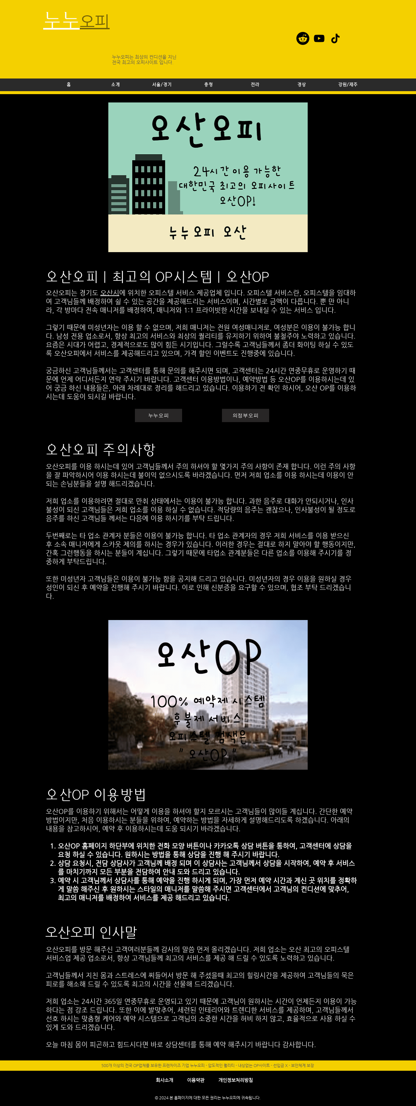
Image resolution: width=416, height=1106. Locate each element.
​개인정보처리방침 (235, 1080)
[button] (161, 85)
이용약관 (195, 1080)
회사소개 (164, 1080)
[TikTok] (335, 38)
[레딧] (302, 38)
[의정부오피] (245, 415)
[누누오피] (158, 415)
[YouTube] (319, 38)
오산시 (109, 293)
